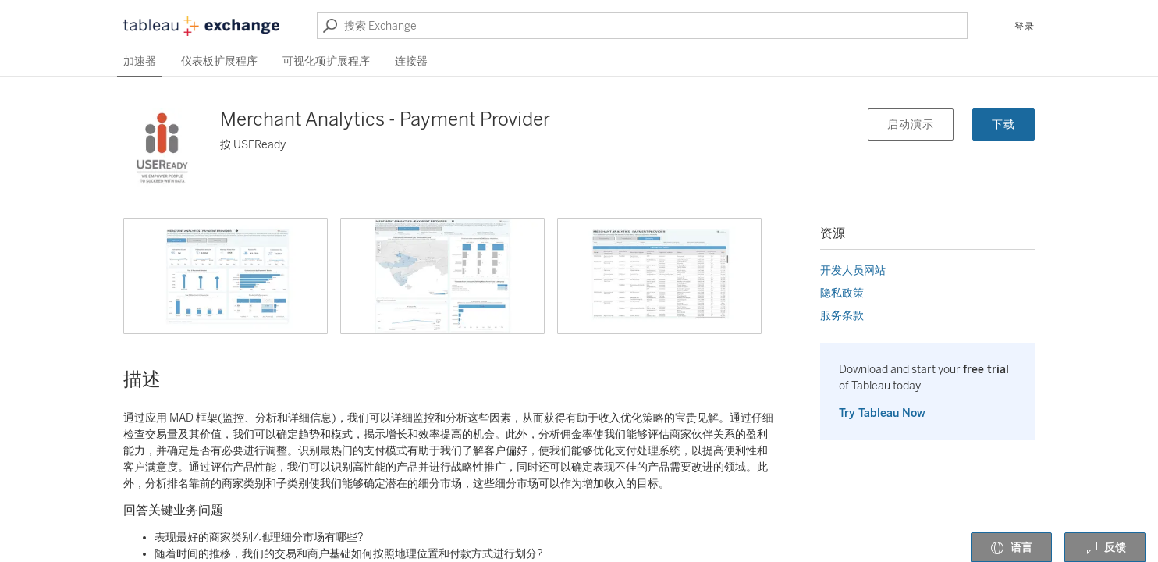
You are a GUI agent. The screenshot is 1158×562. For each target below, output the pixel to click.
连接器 (411, 61)
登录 (1024, 26)
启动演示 (910, 124)
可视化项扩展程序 (326, 61)
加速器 (139, 61)
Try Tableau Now (882, 413)
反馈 (1105, 548)
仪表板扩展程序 (219, 61)
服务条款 (842, 315)
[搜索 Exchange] (642, 25)
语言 (1011, 548)
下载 (1003, 124)
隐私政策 (842, 293)
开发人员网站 (853, 270)
